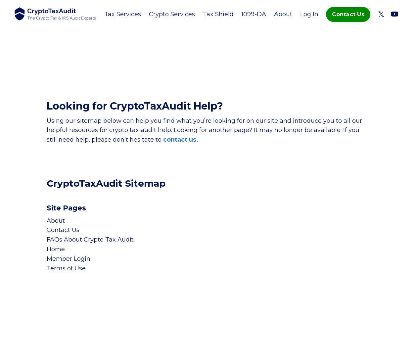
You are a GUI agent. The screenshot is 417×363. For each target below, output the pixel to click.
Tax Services (122, 14)
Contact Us (63, 230)
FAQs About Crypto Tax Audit (90, 239)
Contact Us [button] (348, 14)
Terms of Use (66, 268)
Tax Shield (218, 14)
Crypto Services (172, 14)
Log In (309, 14)
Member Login (68, 258)
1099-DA (253, 14)
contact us (179, 139)
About (283, 14)
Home (56, 249)
